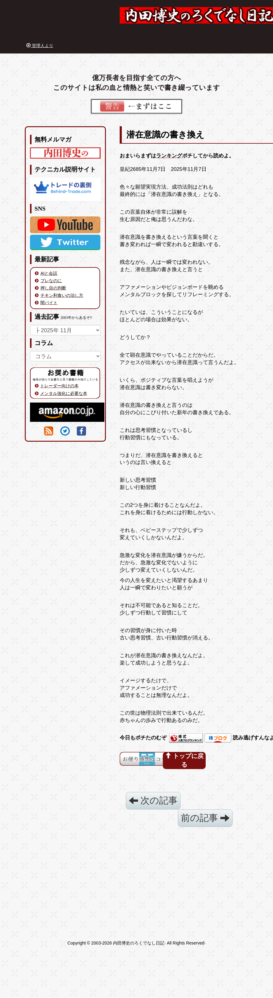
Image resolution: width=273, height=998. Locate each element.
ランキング (169, 156)
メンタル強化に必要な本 (63, 393)
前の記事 (205, 818)
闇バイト (49, 302)
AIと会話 (48, 273)
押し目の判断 (53, 287)
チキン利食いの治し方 (61, 295)
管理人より (39, 45)
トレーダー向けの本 (59, 385)
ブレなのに (51, 280)
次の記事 (153, 800)
